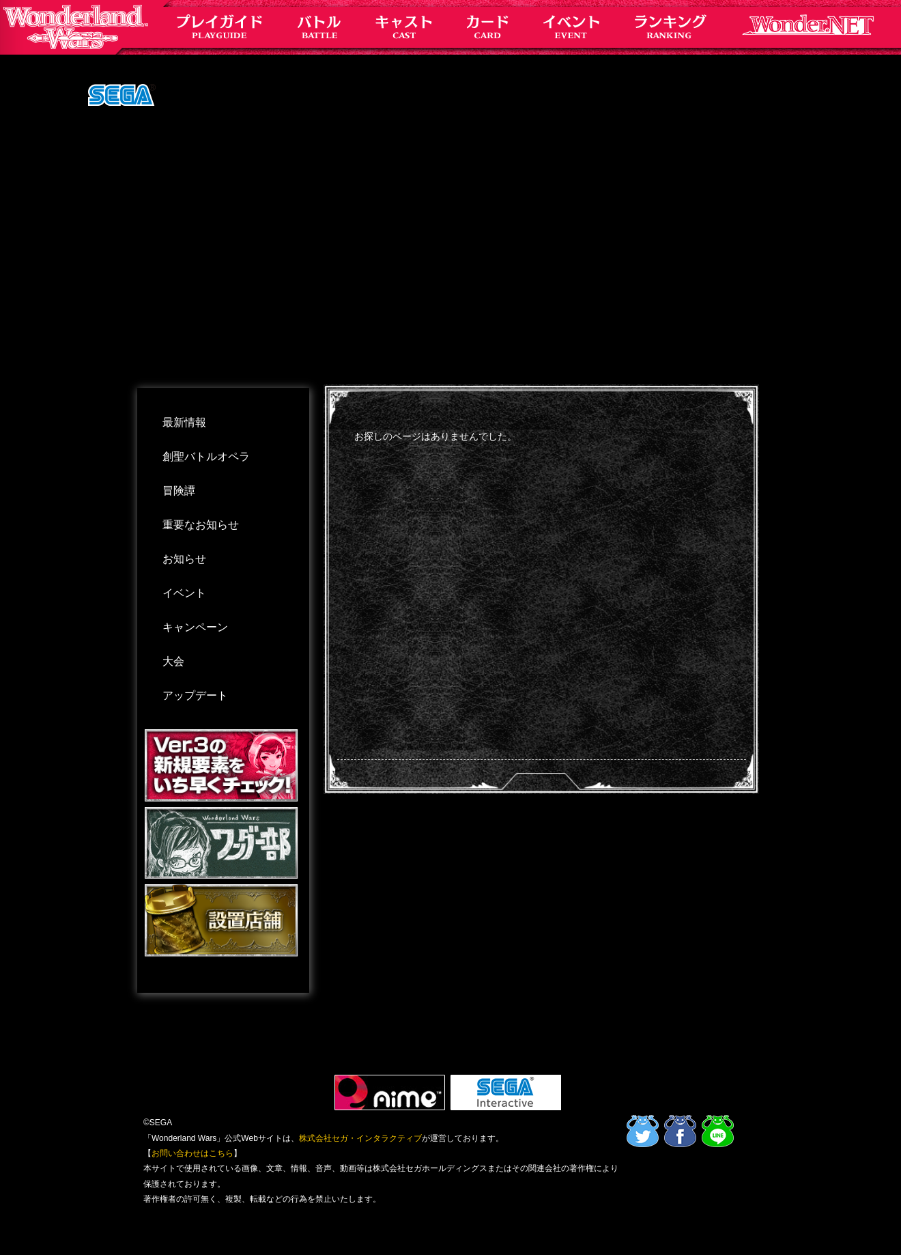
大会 (173, 661)
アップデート (195, 695)
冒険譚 (178, 490)
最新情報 (184, 422)
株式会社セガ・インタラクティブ (360, 1138)
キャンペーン (195, 627)
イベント (184, 593)
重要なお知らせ (200, 525)
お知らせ (184, 559)
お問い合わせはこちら (192, 1153)
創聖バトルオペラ (206, 456)
